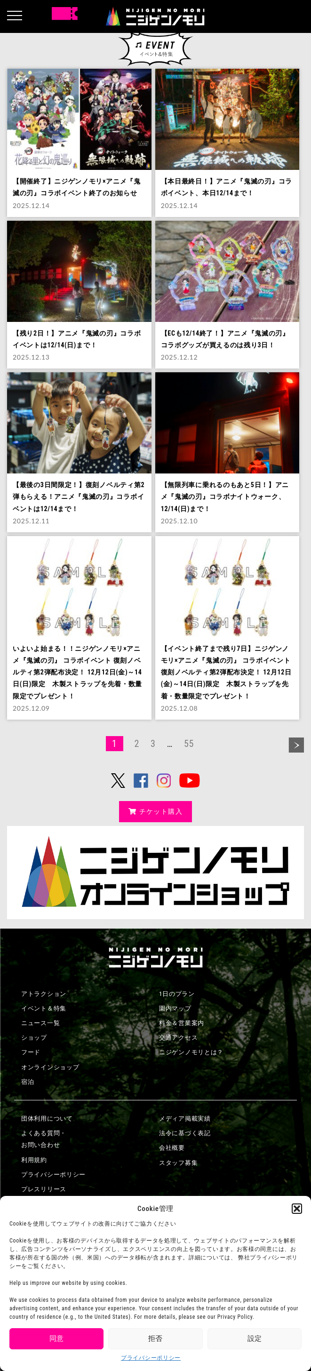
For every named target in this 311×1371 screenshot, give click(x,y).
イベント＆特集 (43, 1008)
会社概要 (172, 1147)
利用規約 (34, 1159)
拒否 (155, 1338)
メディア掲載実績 (185, 1118)
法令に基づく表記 (185, 1133)
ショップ (34, 1037)
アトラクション (43, 993)
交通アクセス (178, 1037)
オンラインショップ (50, 1067)
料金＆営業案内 (181, 1022)
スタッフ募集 (178, 1162)
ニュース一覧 (40, 1022)
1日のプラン (177, 993)
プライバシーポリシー (151, 1358)
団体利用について (47, 1118)
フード (30, 1052)
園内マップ (175, 1008)
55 (189, 743)
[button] (297, 1208)
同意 (56, 1338)
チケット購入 (155, 811)
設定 (254, 1338)
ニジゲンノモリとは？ (191, 1052)
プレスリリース (43, 1189)
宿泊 (27, 1081)
